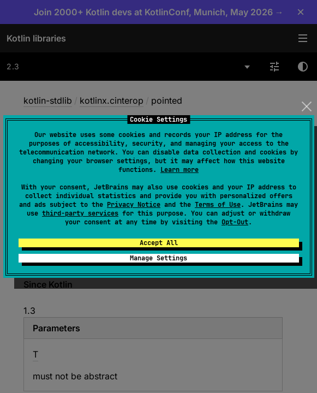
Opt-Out (235, 222)
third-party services (80, 213)
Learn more (179, 169)
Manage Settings (158, 258)
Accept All (159, 243)
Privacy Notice (133, 204)
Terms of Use (218, 204)
